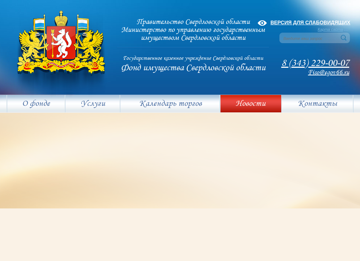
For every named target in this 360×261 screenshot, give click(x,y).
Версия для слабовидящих (310, 22)
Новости (251, 104)
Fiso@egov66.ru (328, 72)
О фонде (36, 104)
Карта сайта (330, 29)
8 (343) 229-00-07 (315, 63)
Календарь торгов (170, 104)
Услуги (93, 104)
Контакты (317, 104)
